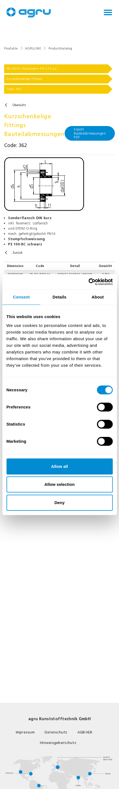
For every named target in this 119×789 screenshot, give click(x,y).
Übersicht (19, 105)
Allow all (59, 466)
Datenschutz (56, 732)
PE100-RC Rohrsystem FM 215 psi (31, 68)
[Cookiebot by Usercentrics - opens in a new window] (88, 281)
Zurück (17, 253)
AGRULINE (33, 48)
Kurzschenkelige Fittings (24, 79)
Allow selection (59, 484)
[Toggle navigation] (108, 12)
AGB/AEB (84, 732)
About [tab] (98, 297)
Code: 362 (14, 89)
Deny (59, 502)
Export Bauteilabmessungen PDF (90, 133)
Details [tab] (60, 297)
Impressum (25, 732)
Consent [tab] (21, 297)
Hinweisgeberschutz (58, 743)
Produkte (11, 48)
